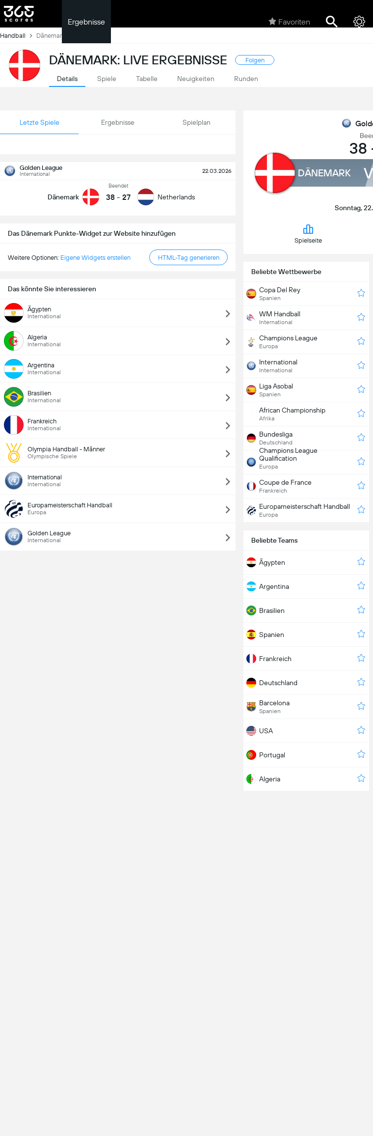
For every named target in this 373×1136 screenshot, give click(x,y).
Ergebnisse (86, 22)
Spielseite (308, 233)
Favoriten (289, 21)
